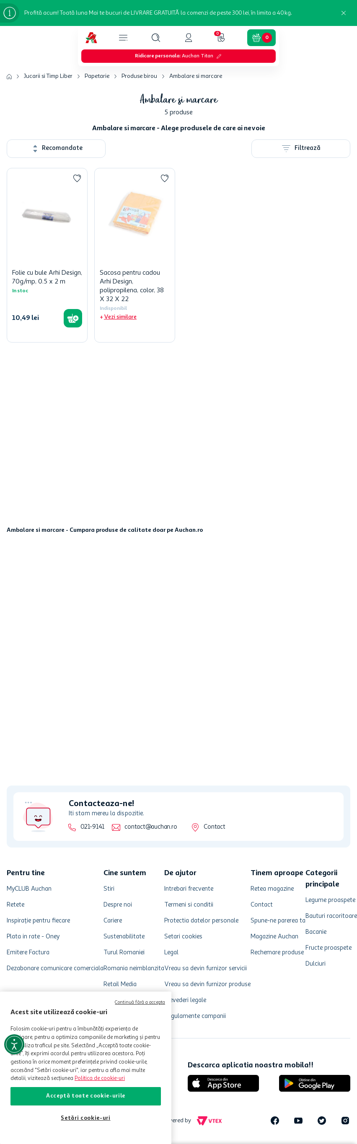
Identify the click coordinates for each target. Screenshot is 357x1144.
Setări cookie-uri (85, 1118)
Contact (214, 827)
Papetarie (97, 76)
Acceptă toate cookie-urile (85, 1096)
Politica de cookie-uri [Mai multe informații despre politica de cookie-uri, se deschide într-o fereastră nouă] (100, 1078)
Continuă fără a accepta (140, 1002)
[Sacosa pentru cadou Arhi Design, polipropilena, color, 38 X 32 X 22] (135, 255)
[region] (85, 1068)
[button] (156, 37)
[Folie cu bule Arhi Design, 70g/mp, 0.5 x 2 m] (47, 255)
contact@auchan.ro (150, 827)
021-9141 (92, 827)
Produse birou (139, 76)
